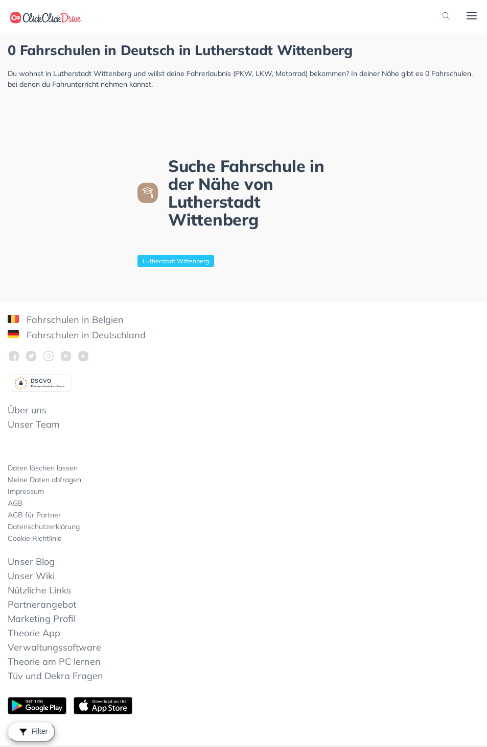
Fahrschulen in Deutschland (77, 335)
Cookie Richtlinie (35, 538)
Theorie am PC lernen (54, 661)
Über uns (27, 410)
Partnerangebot (42, 604)
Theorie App (34, 633)
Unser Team (34, 424)
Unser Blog (31, 561)
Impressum (26, 491)
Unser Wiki (31, 576)
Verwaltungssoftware (54, 647)
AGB (15, 503)
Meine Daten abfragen (44, 479)
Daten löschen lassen (43, 467)
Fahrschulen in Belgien (66, 320)
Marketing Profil (41, 619)
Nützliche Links (39, 590)
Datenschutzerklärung (44, 526)
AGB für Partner (34, 514)
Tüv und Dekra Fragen (55, 676)
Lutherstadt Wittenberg (176, 261)
